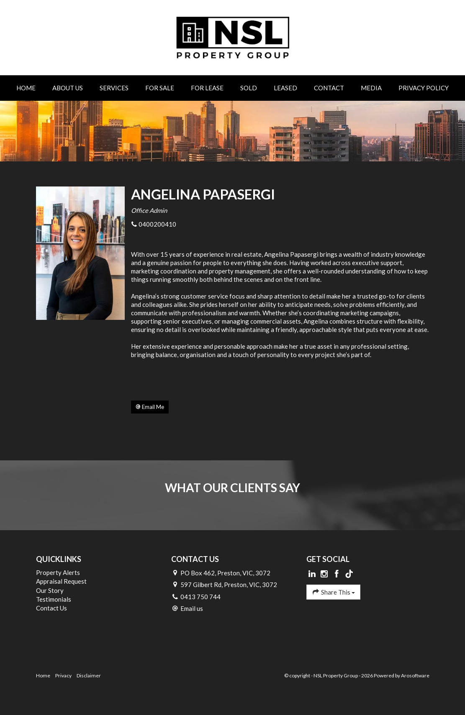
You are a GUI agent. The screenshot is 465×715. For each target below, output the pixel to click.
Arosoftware (415, 675)
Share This (333, 591)
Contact (329, 88)
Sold (248, 88)
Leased (285, 88)
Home (26, 88)
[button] (150, 407)
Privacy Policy (423, 88)
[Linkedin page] (312, 574)
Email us (191, 608)
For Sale (159, 88)
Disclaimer (89, 675)
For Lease (207, 88)
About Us (67, 88)
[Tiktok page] (349, 574)
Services (114, 88)
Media (371, 88)
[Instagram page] (325, 574)
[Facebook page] (337, 574)
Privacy (63, 675)
